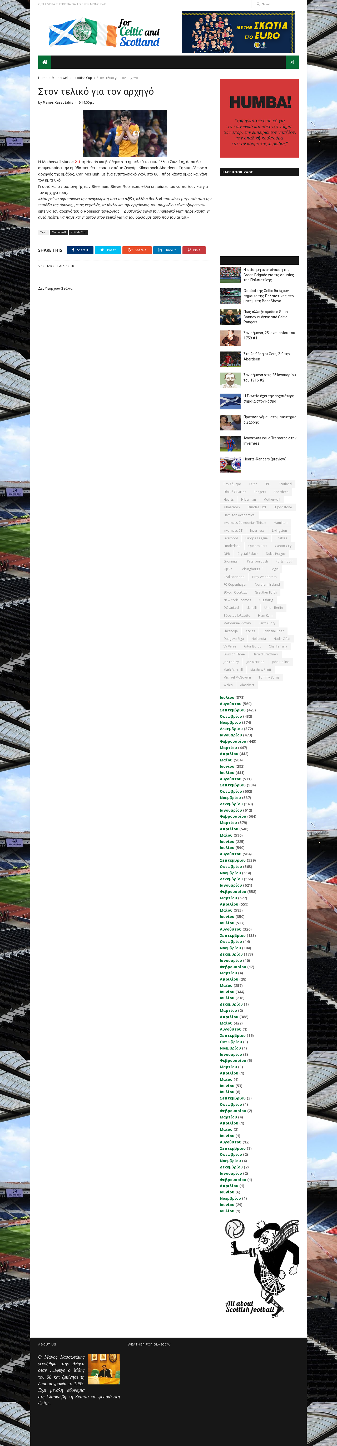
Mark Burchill (233, 669)
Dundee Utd (257, 507)
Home (42, 78)
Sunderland (232, 546)
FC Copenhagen (235, 584)
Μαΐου (226, 759)
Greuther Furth (266, 592)
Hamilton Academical (239, 515)
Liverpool (231, 538)
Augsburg (266, 600)
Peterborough (257, 561)
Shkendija (231, 631)
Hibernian (248, 499)
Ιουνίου (227, 766)
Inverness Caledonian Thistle (245, 522)
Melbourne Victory (237, 623)
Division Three (234, 654)
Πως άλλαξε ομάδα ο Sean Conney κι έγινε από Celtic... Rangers (267, 317)
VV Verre (230, 646)
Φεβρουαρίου (233, 741)
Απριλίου (229, 753)
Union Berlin (273, 607)
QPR (227, 553)
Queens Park (257, 546)
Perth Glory (267, 623)
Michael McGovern (237, 677)
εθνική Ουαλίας (235, 592)
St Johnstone (283, 507)
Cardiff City (283, 546)
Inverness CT (233, 530)
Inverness (257, 530)
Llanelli (251, 607)
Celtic (253, 484)
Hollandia (258, 638)
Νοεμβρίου (230, 722)
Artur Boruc (252, 646)
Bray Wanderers (264, 577)
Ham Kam (265, 615)
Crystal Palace (247, 553)
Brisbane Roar (273, 631)
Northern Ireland (267, 584)
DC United (231, 607)
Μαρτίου (228, 747)
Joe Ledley (231, 662)
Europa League (256, 538)
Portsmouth (284, 561)
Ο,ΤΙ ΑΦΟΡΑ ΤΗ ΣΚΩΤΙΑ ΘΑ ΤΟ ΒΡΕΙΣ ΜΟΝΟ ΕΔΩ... (73, 4)
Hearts (229, 499)
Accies (250, 631)
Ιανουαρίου (231, 734)
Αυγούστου (230, 703)
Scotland (285, 484)
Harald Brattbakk (265, 654)
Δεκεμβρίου (231, 728)
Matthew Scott (260, 669)
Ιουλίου (227, 697)
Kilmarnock (232, 507)
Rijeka (228, 569)
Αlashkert (247, 685)
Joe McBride (255, 662)
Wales (228, 685)
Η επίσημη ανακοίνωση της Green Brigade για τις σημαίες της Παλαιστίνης (269, 275)
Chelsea (281, 538)
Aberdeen (281, 492)
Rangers (260, 492)
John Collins (280, 662)
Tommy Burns (269, 677)
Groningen (231, 561)
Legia (275, 569)
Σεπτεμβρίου (233, 709)
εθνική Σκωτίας (235, 492)
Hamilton (281, 522)
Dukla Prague (276, 553)
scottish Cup (83, 78)
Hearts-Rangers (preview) (265, 459)
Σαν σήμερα (232, 484)
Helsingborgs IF (251, 569)
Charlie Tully (278, 646)
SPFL (268, 484)
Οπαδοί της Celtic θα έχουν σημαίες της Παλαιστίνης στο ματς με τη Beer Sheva (269, 296)
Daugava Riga (234, 638)
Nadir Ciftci (282, 638)
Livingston (279, 530)
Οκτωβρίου (231, 716)
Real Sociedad (234, 577)
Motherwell (60, 78)
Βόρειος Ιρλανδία (237, 615)
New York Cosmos (237, 600)
